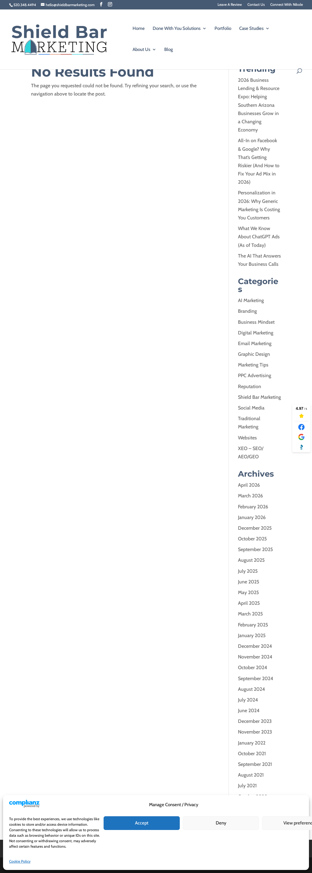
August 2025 (251, 560)
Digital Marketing (255, 333)
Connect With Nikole (286, 5)
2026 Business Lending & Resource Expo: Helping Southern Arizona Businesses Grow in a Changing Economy (258, 105)
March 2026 (250, 496)
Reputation (249, 386)
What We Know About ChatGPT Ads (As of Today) (259, 236)
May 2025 (248, 592)
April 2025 (249, 603)
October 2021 (252, 753)
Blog (168, 49)
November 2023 (255, 732)
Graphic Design (254, 354)
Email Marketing (254, 343)
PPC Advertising (254, 375)
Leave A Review (230, 5)
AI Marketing (251, 300)
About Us (141, 49)
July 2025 (248, 571)
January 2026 (252, 517)
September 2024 (255, 678)
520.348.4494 (24, 4)
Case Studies (251, 28)
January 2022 (251, 743)
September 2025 (255, 549)
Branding (247, 311)
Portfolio (222, 28)
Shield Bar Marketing (259, 397)
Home (139, 28)
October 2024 (252, 667)
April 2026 (249, 485)
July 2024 (248, 700)
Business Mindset (256, 322)
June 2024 (249, 710)
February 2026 (253, 507)
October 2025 (252, 539)
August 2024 (251, 689)
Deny (221, 823)
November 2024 (255, 657)
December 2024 (255, 646)
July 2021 (247, 785)
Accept (141, 823)
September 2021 (255, 764)
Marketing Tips (253, 365)
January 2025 (252, 635)
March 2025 (250, 614)
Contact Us (256, 5)
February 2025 (253, 625)
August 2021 (251, 775)
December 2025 (255, 528)
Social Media (251, 408)
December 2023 (255, 721)
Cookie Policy (19, 861)
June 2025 (248, 582)
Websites (247, 438)
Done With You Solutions (176, 28)
